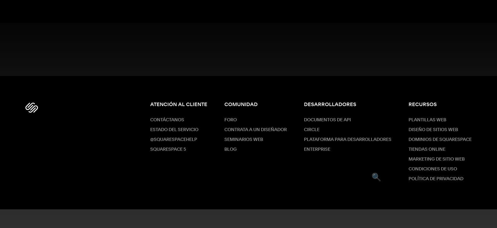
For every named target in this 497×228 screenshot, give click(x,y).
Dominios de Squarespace (440, 139)
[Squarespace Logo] (31, 107)
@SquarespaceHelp (173, 139)
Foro (230, 120)
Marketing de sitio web (437, 159)
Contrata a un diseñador (255, 130)
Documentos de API (327, 120)
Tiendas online (427, 149)
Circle (312, 130)
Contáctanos (167, 120)
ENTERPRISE (317, 149)
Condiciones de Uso (433, 169)
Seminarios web (243, 139)
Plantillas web (427, 120)
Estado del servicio (174, 130)
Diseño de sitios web (433, 130)
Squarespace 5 (168, 149)
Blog (230, 149)
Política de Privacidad (436, 179)
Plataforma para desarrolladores (347, 139)
